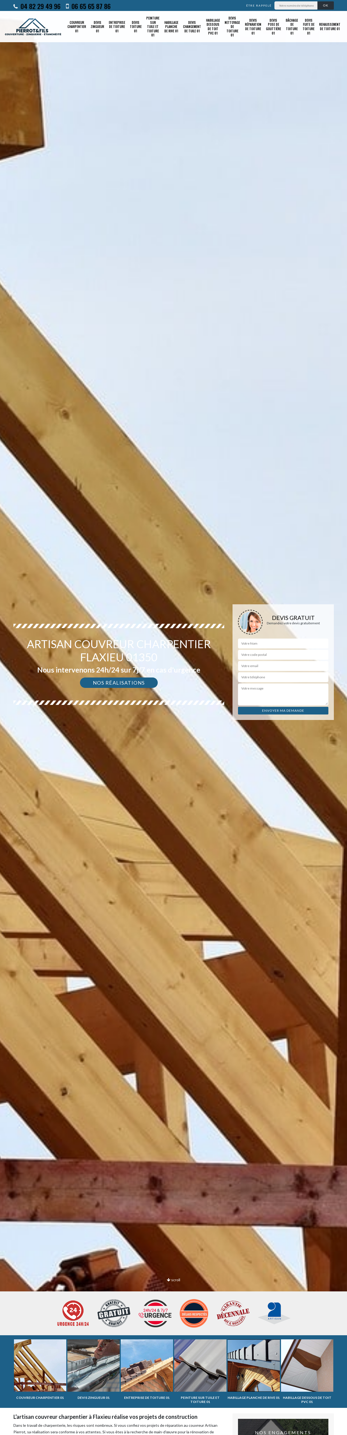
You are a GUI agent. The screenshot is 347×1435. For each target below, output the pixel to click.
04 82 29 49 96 (37, 6)
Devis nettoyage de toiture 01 (232, 26)
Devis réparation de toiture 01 (253, 26)
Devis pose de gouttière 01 (273, 26)
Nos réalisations (119, 683)
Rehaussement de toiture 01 (329, 26)
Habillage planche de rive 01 (171, 26)
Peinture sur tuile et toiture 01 (152, 26)
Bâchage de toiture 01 (292, 26)
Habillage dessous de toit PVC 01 (213, 26)
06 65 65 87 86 (88, 6)
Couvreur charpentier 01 (76, 26)
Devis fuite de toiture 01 (308, 26)
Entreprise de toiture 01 (117, 26)
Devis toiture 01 (136, 26)
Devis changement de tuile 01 (192, 26)
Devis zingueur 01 (97, 26)
